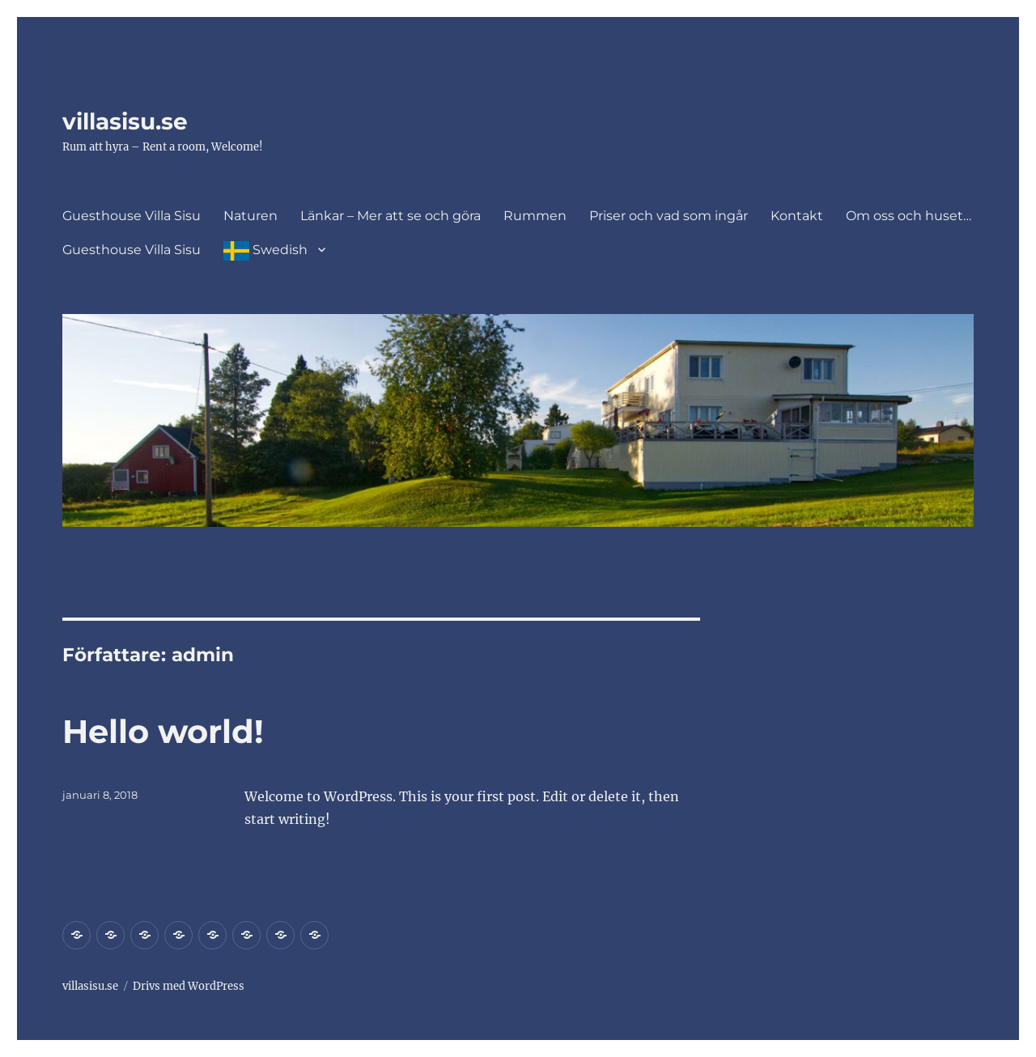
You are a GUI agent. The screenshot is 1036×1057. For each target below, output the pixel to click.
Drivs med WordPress (188, 986)
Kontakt (797, 215)
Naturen (250, 215)
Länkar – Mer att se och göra (390, 215)
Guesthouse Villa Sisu (131, 215)
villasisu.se (125, 121)
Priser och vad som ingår (668, 215)
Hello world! (163, 731)
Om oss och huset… (908, 215)
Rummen (535, 215)
